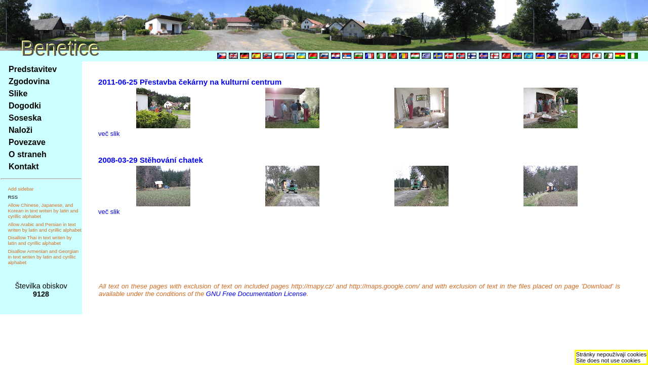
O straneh (28, 154)
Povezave (27, 142)
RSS (13, 197)
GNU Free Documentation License (256, 294)
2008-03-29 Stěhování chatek (150, 160)
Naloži (20, 130)
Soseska (25, 118)
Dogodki (25, 105)
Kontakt (24, 166)
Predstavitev (33, 69)
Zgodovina (29, 81)
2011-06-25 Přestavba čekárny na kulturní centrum (189, 82)
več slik (108, 133)
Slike (18, 93)
